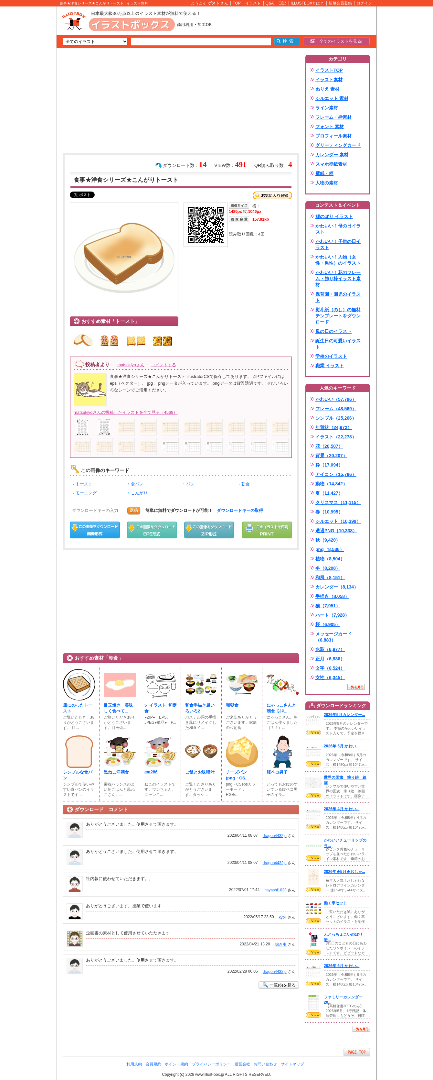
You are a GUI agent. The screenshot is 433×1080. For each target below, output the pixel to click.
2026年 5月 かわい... (341, 746)
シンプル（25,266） (335, 418)
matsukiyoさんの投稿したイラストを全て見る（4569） (125, 412)
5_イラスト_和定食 (160, 708)
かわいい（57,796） (335, 399)
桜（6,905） (327, 624)
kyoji (282, 917)
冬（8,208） (327, 568)
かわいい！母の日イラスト (338, 229)
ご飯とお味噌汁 (200, 772)
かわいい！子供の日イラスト (338, 244)
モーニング (86, 492)
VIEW (313, 732)
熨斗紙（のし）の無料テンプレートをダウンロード (338, 316)
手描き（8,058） (332, 596)
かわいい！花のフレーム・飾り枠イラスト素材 (338, 278)
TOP (237, 3)
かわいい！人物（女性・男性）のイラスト (338, 260)
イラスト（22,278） (335, 436)
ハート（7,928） (332, 615)
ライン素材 (326, 107)
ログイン (364, 3)
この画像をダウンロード (95, 530)
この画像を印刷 (267, 530)
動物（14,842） (331, 483)
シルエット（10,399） (338, 521)
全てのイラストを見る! (337, 41)
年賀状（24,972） (333, 427)
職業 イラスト (329, 365)
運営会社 (242, 1064)
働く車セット (335, 903)
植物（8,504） (330, 558)
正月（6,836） (330, 658)
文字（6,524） (330, 668)
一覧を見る (356, 687)
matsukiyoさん (130, 364)
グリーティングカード (338, 145)
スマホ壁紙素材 (331, 164)
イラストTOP (329, 70)
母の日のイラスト (333, 331)
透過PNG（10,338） (336, 530)
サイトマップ (292, 1064)
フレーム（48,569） (335, 408)
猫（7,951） (327, 605)
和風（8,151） (330, 577)
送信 (134, 510)
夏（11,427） (329, 493)
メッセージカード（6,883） (333, 637)
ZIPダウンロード (209, 530)
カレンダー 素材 (331, 154)
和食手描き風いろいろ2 (200, 708)
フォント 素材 (329, 126)
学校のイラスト (331, 356)
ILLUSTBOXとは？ (307, 3)
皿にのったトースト (77, 708)
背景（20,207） (331, 455)
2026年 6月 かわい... (341, 966)
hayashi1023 (275, 890)
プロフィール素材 (333, 135)
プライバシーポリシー (211, 1064)
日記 (282, 3)
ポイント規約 (176, 1064)
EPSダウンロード (152, 530)
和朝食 (232, 705)
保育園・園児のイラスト (338, 297)
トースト (84, 483)
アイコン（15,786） (335, 474)
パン (190, 483)
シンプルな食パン (77, 775)
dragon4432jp (275, 835)
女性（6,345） (330, 677)
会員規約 (153, 1064)
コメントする (163, 364)
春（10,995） (329, 511)
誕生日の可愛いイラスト (338, 343)
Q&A (270, 3)
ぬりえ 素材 (327, 89)
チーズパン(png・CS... (237, 775)
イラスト (253, 3)
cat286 (151, 771)
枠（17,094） (329, 465)
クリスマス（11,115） (338, 502)
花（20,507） (329, 446)
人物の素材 (326, 182)
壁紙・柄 (324, 173)
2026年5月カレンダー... (344, 714)
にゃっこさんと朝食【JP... (281, 708)
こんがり (139, 492)
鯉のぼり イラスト (334, 216)
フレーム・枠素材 (333, 117)
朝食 (245, 483)
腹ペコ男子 (277, 772)
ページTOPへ (356, 1052)
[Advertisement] (26, 107)
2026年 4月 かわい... (341, 809)
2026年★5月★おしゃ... (344, 871)
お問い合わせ (265, 1064)
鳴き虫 (281, 944)
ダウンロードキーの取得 (240, 510)
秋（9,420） (327, 540)
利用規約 (134, 1064)
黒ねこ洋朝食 (116, 772)
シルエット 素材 (331, 98)
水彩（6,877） (330, 649)
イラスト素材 (329, 79)
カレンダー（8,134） (336, 587)
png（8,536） (329, 549)
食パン (137, 483)
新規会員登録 (340, 3)
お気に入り (272, 195)
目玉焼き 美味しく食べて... (118, 708)
